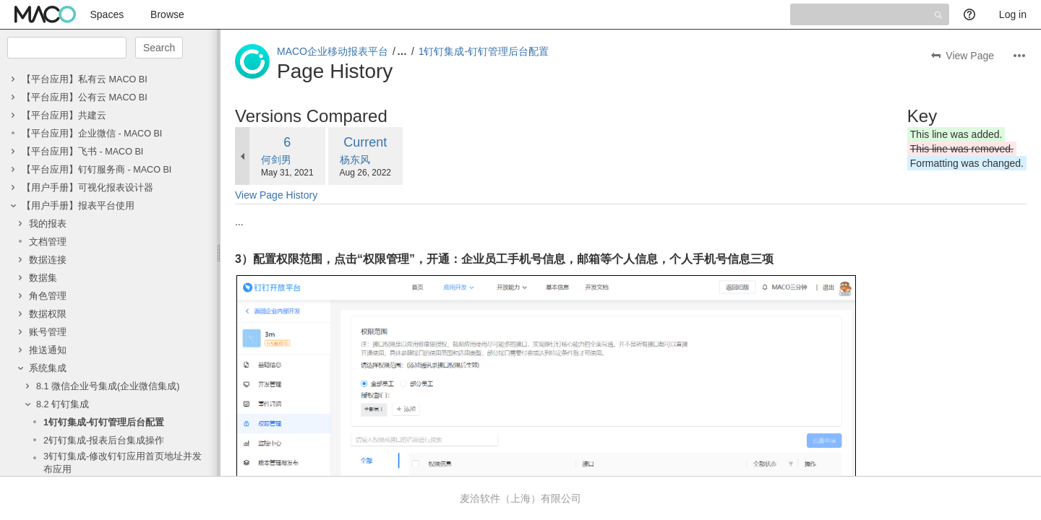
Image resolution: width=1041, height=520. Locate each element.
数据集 (43, 278)
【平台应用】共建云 (64, 115)
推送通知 (48, 350)
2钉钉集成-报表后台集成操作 (103, 441)
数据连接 (48, 260)
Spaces (107, 14)
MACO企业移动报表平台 (332, 51)
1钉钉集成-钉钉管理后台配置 (103, 422)
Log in (1013, 14)
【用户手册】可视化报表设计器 (87, 188)
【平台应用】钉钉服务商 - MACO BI (96, 170)
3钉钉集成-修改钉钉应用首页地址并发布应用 (122, 462)
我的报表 (48, 224)
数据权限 (48, 314)
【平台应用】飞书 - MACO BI (82, 152)
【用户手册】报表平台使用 (78, 206)
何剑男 (276, 159)
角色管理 (48, 296)
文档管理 (48, 242)
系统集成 (48, 368)
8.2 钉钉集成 (62, 404)
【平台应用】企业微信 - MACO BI (92, 134)
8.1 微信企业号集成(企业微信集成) (107, 386)
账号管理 (48, 332)
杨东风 (355, 159)
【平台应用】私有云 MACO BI (84, 79)
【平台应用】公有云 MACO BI (84, 97)
